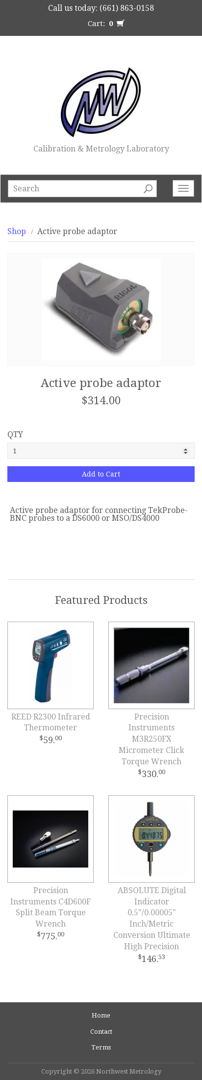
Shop (16, 231)
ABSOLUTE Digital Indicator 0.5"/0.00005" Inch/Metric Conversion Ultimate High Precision (151, 918)
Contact (101, 1031)
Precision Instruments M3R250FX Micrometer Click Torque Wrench (151, 739)
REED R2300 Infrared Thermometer (50, 722)
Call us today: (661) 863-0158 (101, 8)
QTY (15, 434)
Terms (101, 1047)
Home (101, 1015)
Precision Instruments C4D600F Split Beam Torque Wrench (50, 907)
